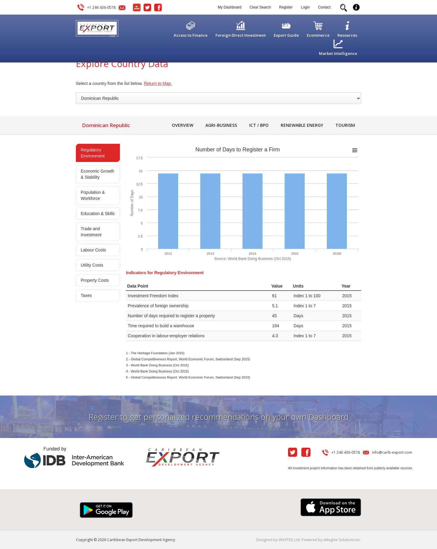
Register (286, 7)
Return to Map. (158, 83)
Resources (347, 35)
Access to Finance (191, 35)
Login (305, 7)
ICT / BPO (259, 125)
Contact (324, 7)
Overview (182, 125)
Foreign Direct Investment (240, 35)
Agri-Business (221, 125)
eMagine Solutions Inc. (342, 539)
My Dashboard (230, 7)
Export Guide (286, 35)
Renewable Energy (302, 125)
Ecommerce (318, 35)
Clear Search (260, 7)
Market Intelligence (338, 53)
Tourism (345, 125)
